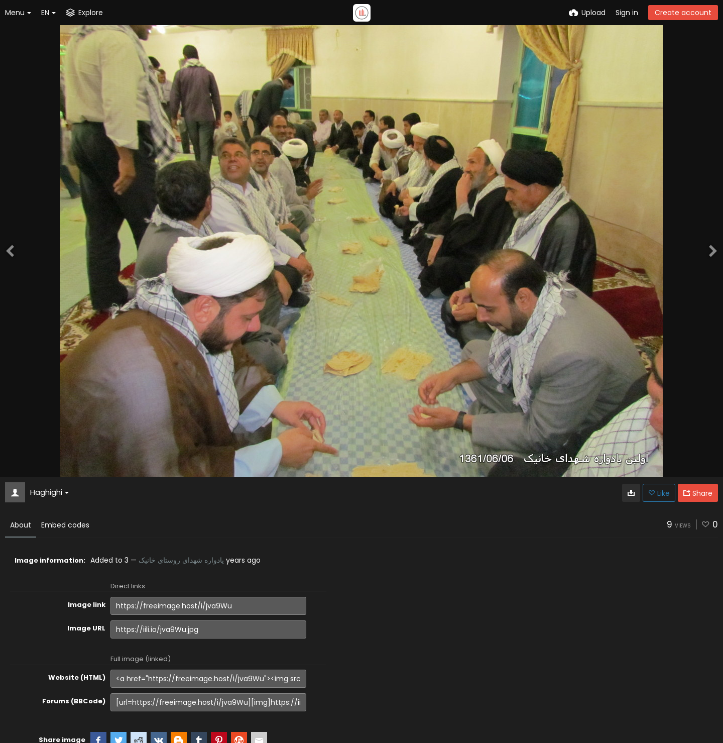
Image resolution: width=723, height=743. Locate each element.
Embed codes (65, 525)
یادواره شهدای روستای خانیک (181, 560)
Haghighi (49, 492)
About (20, 525)
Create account (683, 13)
